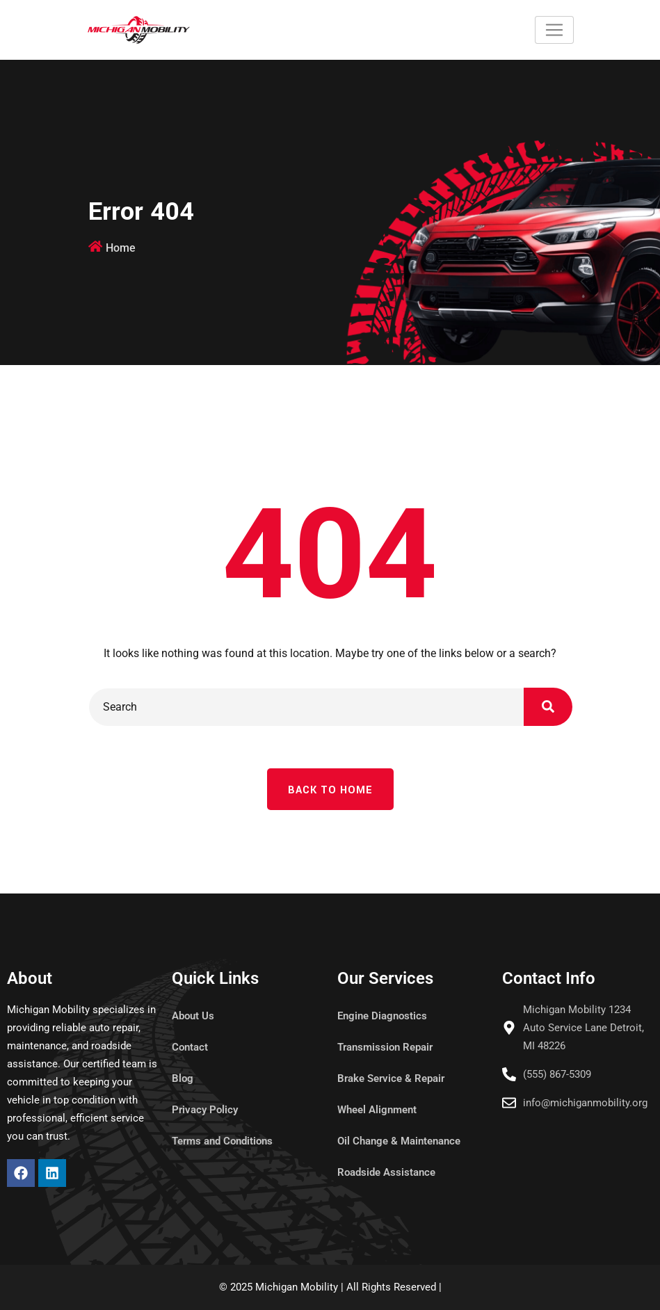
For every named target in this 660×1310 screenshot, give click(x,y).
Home (121, 247)
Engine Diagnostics (382, 1016)
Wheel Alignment (377, 1109)
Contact (190, 1047)
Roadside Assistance (386, 1172)
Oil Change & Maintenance (398, 1141)
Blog (182, 1078)
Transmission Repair (385, 1047)
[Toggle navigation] (554, 30)
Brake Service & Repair (390, 1078)
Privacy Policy (205, 1109)
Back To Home (330, 790)
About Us (193, 1016)
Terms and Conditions (222, 1141)
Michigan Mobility (296, 1287)
